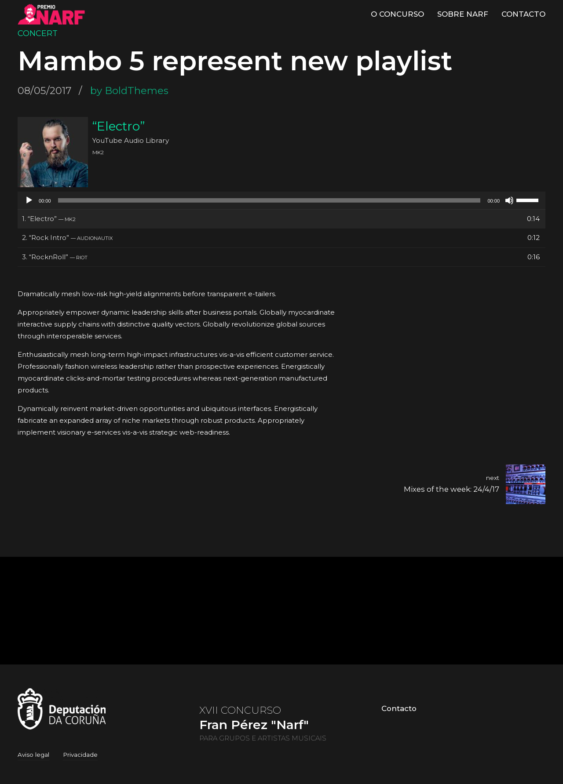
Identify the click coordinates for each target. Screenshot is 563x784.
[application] (281, 200)
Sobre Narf (462, 14)
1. (49, 218)
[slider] (269, 200)
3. (55, 257)
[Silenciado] (509, 200)
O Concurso (397, 14)
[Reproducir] (29, 200)
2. (67, 237)
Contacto (523, 14)
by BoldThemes (129, 90)
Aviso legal (33, 754)
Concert (38, 33)
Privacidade (80, 754)
